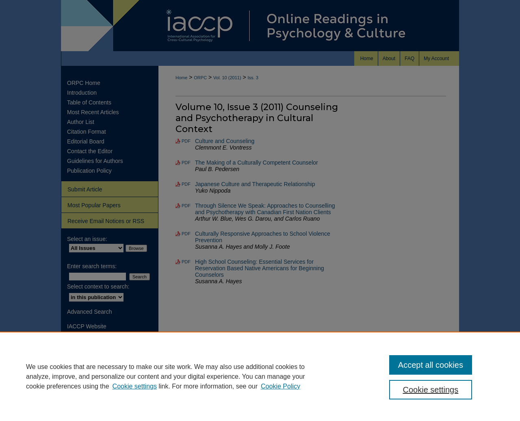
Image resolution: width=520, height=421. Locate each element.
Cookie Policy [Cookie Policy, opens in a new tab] (280, 386)
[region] (260, 376)
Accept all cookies (430, 364)
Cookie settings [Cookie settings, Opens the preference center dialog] (431, 389)
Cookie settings (135, 386)
